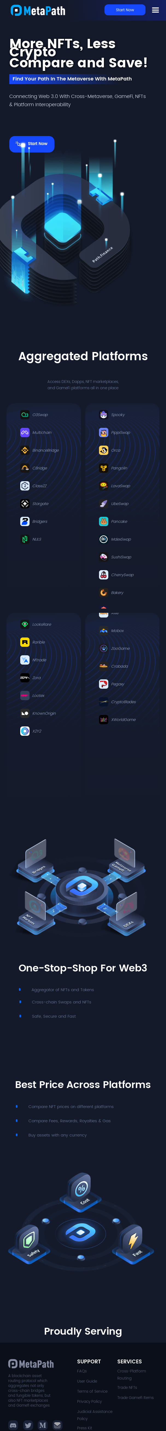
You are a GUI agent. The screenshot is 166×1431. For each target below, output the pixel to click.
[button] (28, 1425)
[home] (38, 10)
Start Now (125, 10)
